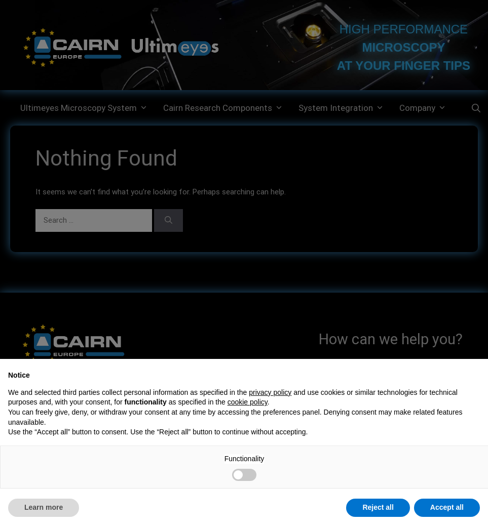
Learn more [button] (43, 507)
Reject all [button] (377, 507)
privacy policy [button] (270, 392)
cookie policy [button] (248, 402)
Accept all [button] (447, 507)
